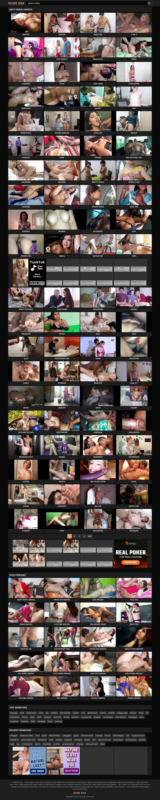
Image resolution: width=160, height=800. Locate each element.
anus (142, 717)
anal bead (14, 721)
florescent (42, 740)
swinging (78, 740)
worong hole (131, 740)
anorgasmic (86, 717)
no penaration (68, 744)
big (18, 744)
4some (103, 713)
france (107, 735)
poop (44, 735)
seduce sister (54, 735)
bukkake (47, 717)
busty (50, 721)
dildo (33, 721)
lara (94, 740)
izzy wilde (47, 744)
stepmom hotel (26, 735)
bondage (41, 721)
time (37, 735)
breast (66, 717)
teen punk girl (92, 744)
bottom (54, 713)
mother (56, 744)
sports (37, 744)
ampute (80, 744)
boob (141, 713)
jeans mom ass (104, 740)
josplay (59, 740)
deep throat (92, 713)
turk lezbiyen (118, 735)
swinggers (67, 735)
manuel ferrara (138, 735)
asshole (133, 713)
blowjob (97, 717)
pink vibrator (120, 717)
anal (22, 713)
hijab (12, 744)
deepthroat (14, 717)
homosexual (27, 744)
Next (90, 536)
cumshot (24, 721)
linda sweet (118, 740)
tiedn (51, 740)
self (127, 735)
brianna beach (87, 735)
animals (142, 740)
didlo (39, 717)
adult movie (31, 713)
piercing (58, 721)
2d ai (102, 744)
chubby (111, 713)
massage (13, 713)
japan (76, 735)
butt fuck (57, 717)
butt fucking (65, 713)
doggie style (122, 713)
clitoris (25, 717)
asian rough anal (28, 740)
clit (147, 713)
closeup (99, 735)
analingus (133, 717)
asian (41, 713)
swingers (13, 735)
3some (75, 713)
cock (83, 713)
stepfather (14, 740)
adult (32, 717)
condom (75, 717)
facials (87, 740)
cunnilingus (108, 717)
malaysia (68, 740)
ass (47, 713)
